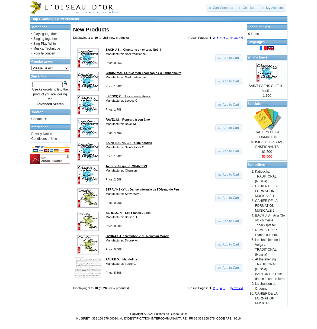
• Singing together (44, 39)
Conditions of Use (44, 139)
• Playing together (44, 34)
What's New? (258, 57)
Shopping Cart (259, 27)
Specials (254, 104)
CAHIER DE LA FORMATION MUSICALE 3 (266, 298)
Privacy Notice (41, 134)
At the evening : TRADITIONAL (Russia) (266, 264)
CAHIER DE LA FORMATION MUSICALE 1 (266, 191)
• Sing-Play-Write (43, 44)
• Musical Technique (45, 48)
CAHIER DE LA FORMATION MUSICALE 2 (266, 205)
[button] (221, 8)
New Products (68, 19)
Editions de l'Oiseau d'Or (170, 313)
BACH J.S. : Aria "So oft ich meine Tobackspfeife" (270, 220)
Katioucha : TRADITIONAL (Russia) (266, 176)
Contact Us (39, 119)
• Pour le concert (43, 53)
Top (35, 19)
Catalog (48, 19)
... (227, 37)
